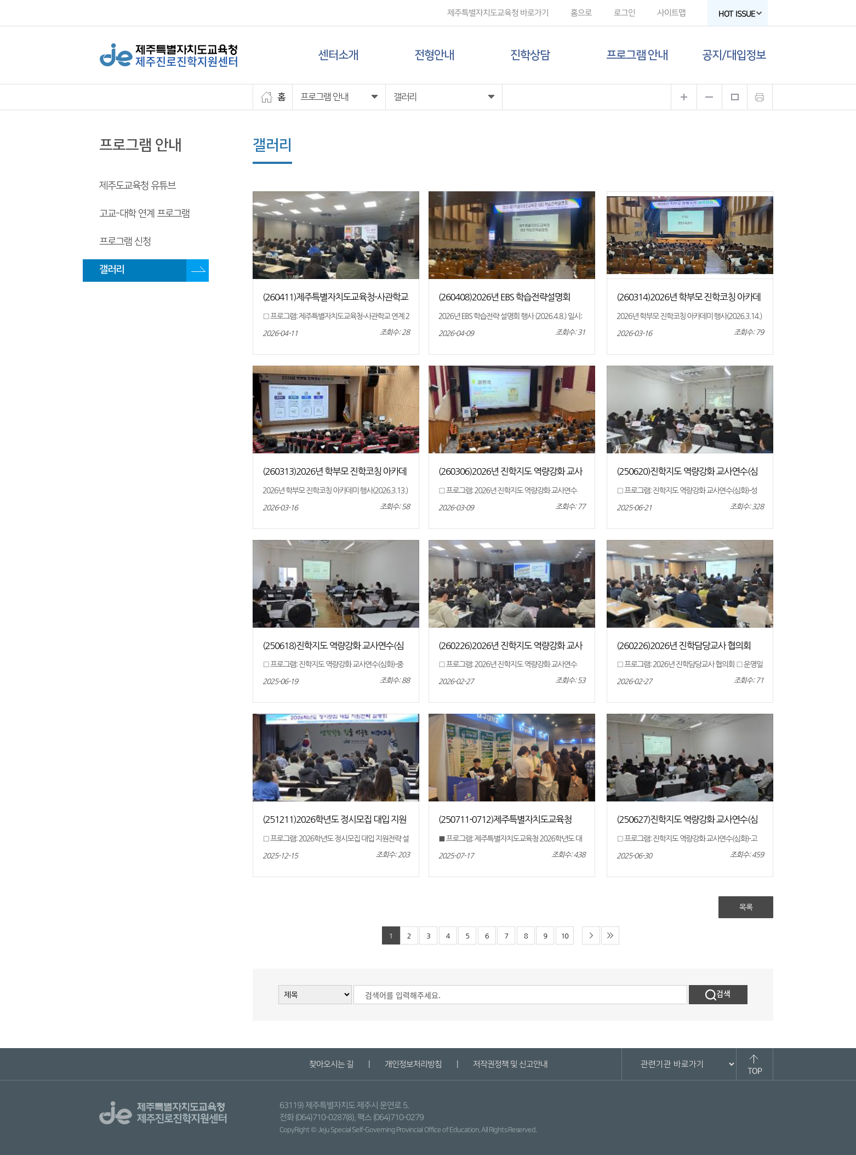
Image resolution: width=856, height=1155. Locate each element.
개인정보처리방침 (412, 1064)
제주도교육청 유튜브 (137, 185)
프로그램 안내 (636, 55)
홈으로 (581, 13)
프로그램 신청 (125, 241)
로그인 (624, 13)
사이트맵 (671, 13)
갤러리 (111, 269)
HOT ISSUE (740, 14)
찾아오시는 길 (331, 1064)
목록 (745, 907)
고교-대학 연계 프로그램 (144, 213)
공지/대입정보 (734, 55)
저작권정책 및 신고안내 (509, 1064)
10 (564, 936)
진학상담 (530, 55)
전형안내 (434, 55)
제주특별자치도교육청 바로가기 (498, 13)
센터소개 (338, 55)
